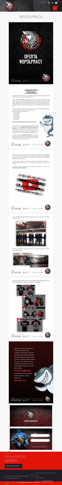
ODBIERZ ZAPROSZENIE (13, 466)
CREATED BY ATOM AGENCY (12, 478)
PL (41, 2)
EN (44, 2)
